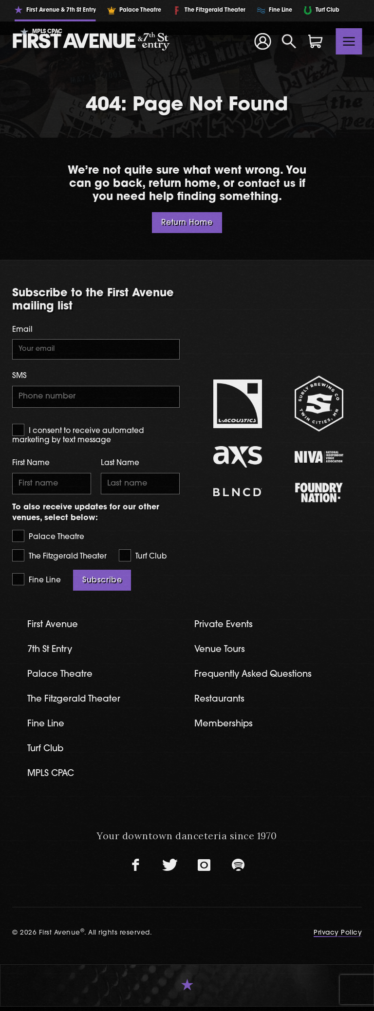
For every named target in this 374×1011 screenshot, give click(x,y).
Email (22, 330)
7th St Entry (51, 652)
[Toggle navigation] (349, 41)
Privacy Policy (338, 937)
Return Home (186, 223)
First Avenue (53, 627)
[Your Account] (262, 41)
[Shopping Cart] (315, 41)
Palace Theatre (48, 537)
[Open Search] (289, 41)
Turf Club (143, 557)
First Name (31, 465)
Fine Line (36, 581)
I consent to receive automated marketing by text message (78, 435)
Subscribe (102, 582)
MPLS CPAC (52, 778)
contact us (267, 184)
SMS (19, 377)
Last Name (120, 465)
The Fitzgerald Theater (59, 557)
